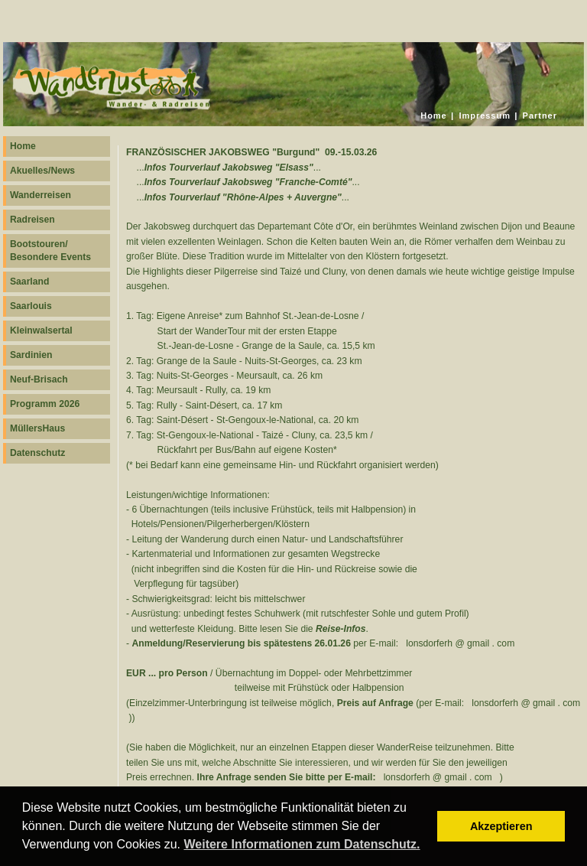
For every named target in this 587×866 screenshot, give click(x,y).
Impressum (485, 115)
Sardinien (31, 355)
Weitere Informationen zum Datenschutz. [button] (301, 844)
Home (433, 115)
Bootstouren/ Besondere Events (50, 250)
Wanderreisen (40, 195)
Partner (540, 115)
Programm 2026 (44, 404)
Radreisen (32, 219)
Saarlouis (31, 306)
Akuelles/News (42, 170)
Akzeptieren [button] (501, 826)
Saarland (29, 281)
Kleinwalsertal (41, 330)
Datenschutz (37, 453)
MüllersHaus (37, 428)
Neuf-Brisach (39, 379)
